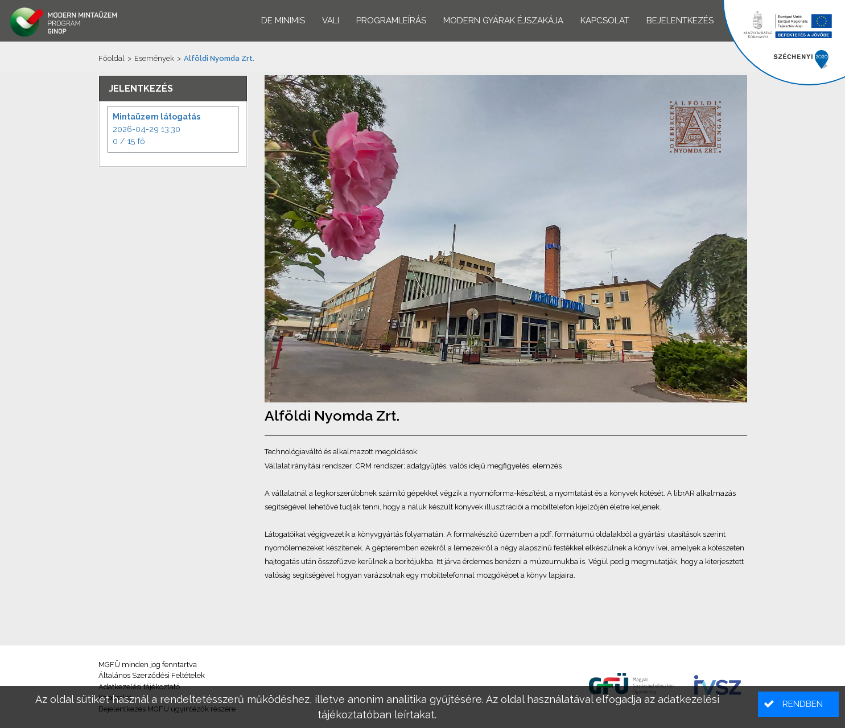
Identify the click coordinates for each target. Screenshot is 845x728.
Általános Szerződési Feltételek (151, 675)
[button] (798, 704)
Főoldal (111, 58)
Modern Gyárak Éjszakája (503, 20)
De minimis (283, 20)
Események (154, 58)
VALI (330, 20)
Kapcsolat (604, 20)
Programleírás (391, 20)
